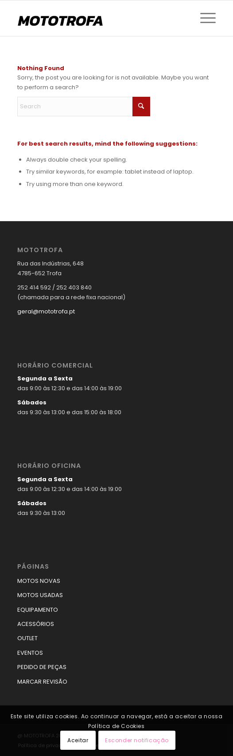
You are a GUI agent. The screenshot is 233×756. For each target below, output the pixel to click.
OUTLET (27, 638)
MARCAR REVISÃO (42, 681)
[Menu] (203, 18)
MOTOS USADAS (40, 595)
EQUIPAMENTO (37, 610)
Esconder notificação (137, 740)
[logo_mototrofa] (96, 18)
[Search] (83, 106)
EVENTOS (30, 653)
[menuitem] (203, 18)
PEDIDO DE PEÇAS (41, 667)
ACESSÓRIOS (35, 624)
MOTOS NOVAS (38, 581)
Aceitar (77, 740)
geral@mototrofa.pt (46, 311)
